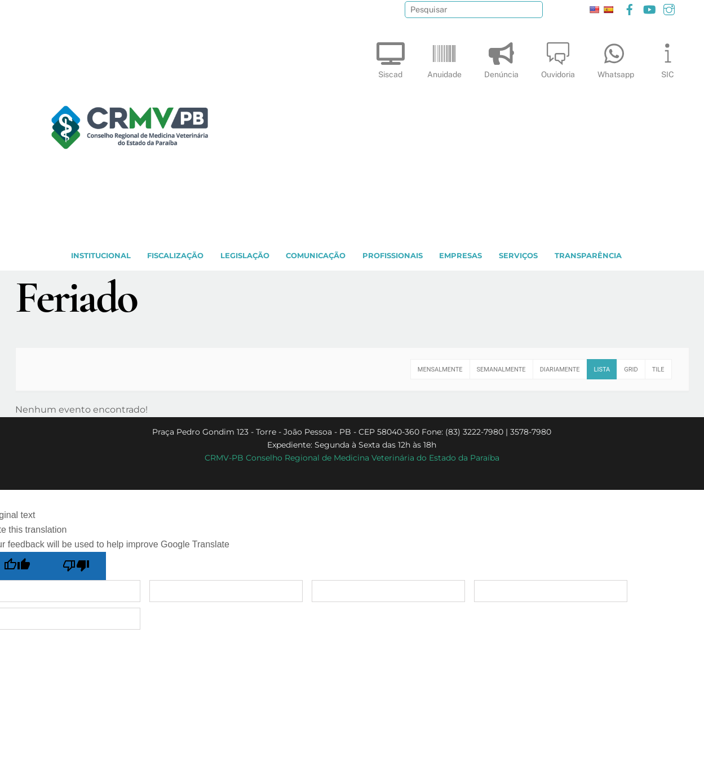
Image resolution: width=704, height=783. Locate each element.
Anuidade (444, 58)
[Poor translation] (77, 566)
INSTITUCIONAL (101, 255)
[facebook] (629, 8)
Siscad (391, 58)
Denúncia (501, 58)
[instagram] (669, 8)
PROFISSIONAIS (392, 255)
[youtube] (649, 8)
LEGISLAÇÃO (244, 255)
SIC (668, 58)
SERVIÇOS (518, 255)
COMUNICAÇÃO (316, 255)
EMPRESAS (460, 255)
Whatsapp (615, 58)
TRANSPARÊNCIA (588, 255)
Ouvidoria (558, 58)
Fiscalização (175, 255)
